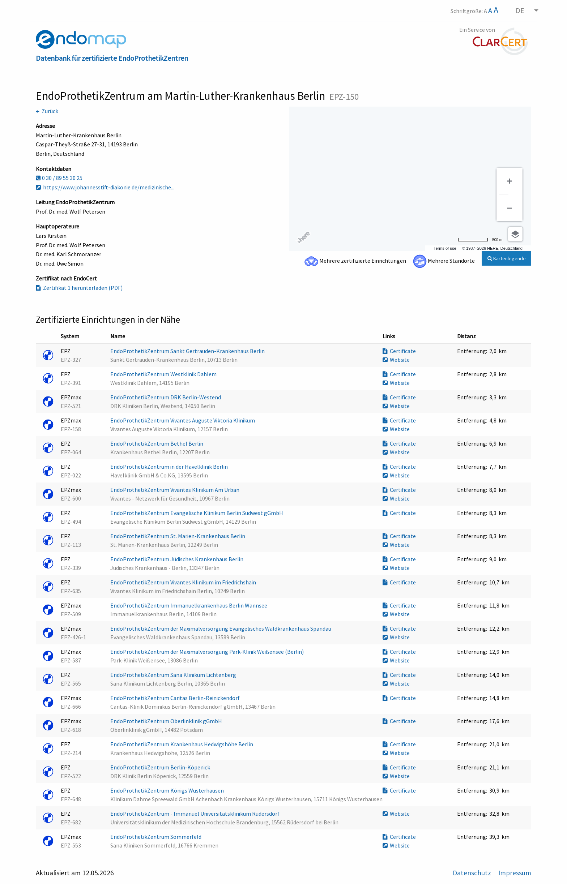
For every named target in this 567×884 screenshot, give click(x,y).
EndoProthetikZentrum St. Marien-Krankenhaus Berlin (178, 536)
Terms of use (445, 248)
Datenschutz (473, 872)
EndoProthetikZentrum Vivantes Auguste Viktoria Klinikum (183, 420)
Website (396, 359)
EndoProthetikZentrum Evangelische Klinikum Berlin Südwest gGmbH (197, 512)
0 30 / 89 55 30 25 (59, 177)
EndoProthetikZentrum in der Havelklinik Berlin (169, 466)
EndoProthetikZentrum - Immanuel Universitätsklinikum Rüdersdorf (195, 813)
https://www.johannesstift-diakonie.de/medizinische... (105, 187)
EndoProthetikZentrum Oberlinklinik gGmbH (166, 721)
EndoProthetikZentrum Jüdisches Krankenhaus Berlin (177, 559)
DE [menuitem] (520, 10)
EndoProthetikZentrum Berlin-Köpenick (160, 767)
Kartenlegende (506, 258)
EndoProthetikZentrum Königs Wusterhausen (167, 790)
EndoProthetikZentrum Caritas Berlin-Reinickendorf (175, 697)
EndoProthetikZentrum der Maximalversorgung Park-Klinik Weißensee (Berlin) (207, 651)
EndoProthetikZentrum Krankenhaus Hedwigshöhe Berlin (182, 744)
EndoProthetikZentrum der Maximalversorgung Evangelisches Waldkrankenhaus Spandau (221, 628)
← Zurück (47, 111)
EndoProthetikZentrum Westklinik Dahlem (164, 374)
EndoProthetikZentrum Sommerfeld (156, 836)
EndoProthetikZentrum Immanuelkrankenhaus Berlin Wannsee (189, 605)
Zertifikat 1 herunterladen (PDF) (79, 287)
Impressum (514, 872)
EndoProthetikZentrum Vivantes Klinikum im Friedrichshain (183, 582)
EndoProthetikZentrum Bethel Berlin (157, 443)
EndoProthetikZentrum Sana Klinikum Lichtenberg (173, 674)
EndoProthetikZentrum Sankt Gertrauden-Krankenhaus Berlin (188, 351)
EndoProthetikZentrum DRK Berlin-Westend (166, 397)
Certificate (399, 351)
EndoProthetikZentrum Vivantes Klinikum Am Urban (175, 489)
